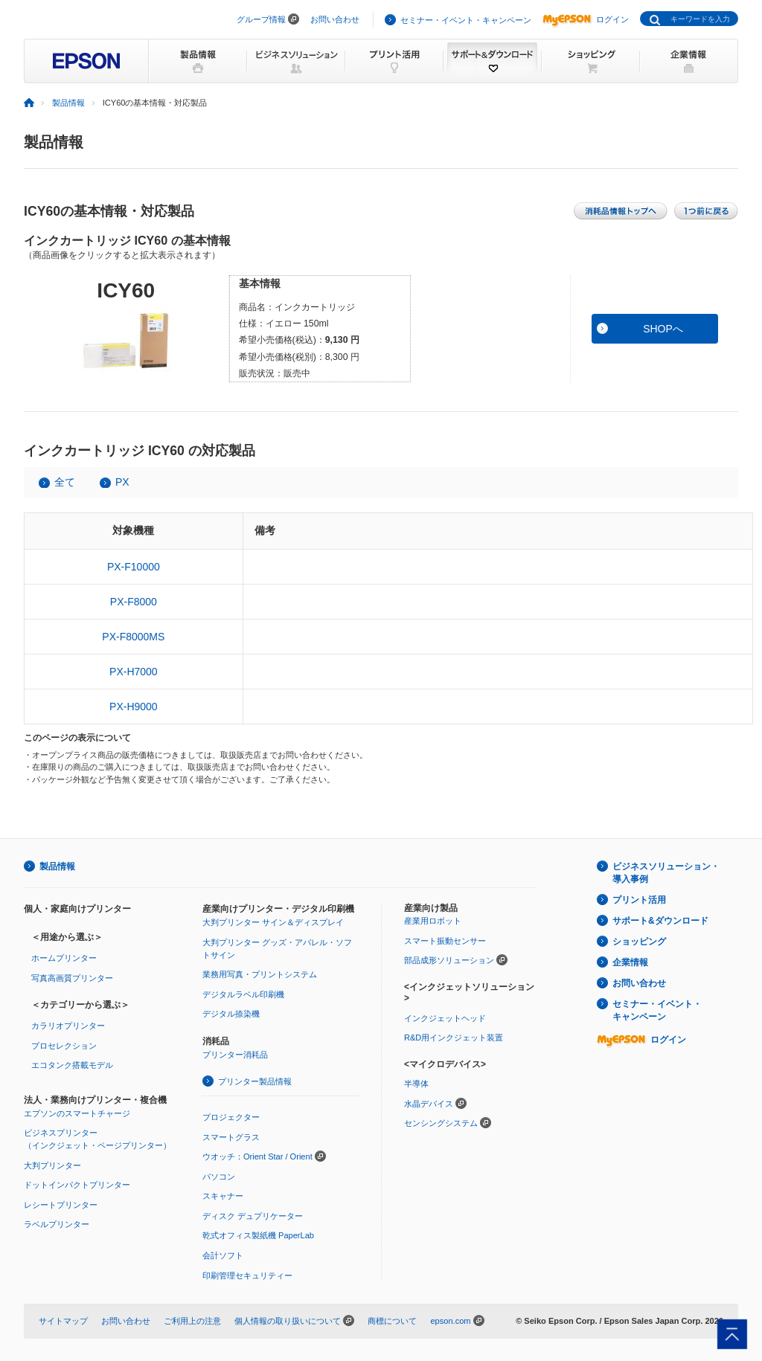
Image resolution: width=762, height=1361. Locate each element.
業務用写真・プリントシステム (259, 974)
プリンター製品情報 (255, 1081)
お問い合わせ (334, 19)
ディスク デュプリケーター (252, 1216)
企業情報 (630, 962)
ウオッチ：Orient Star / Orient (257, 1156)
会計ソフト (222, 1255)
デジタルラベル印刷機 (243, 994)
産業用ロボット (432, 920)
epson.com (450, 1320)
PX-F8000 (133, 602)
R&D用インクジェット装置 (453, 1037)
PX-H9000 (133, 706)
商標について (392, 1320)
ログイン (585, 19)
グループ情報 (261, 19)
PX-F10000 (133, 567)
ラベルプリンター (56, 1224)
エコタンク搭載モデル (72, 1065)
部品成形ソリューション (449, 960)
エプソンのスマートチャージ (77, 1113)
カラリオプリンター (68, 1025)
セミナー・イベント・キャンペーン (465, 20)
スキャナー (222, 1195)
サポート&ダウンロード (660, 921)
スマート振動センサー (445, 940)
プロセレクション (64, 1045)
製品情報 (68, 102)
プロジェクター (231, 1117)
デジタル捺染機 (231, 1013)
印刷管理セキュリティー (247, 1275)
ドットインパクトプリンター (77, 1184)
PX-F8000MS (133, 637)
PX (122, 482)
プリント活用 (639, 900)
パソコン (218, 1176)
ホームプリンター (64, 957)
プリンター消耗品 (235, 1054)
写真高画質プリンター (72, 978)
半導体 (416, 1083)
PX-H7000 (133, 672)
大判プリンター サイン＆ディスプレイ (273, 922)
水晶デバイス (428, 1103)
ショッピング (639, 941)
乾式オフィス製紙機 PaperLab (258, 1235)
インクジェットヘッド (445, 1018)
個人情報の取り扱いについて (287, 1320)
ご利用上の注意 (192, 1320)
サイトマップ (63, 1320)
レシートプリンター (60, 1204)
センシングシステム (441, 1123)
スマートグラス (231, 1137)
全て (64, 482)
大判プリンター (52, 1165)
